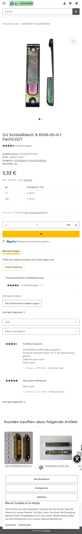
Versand (28, 179)
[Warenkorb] (76, 3)
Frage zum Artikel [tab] (36, 251)
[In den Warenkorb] (4, 33)
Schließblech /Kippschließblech (30, 160)
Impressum (10, 524)
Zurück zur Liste (12, 23)
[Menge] (37, 225)
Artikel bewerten (14, 267)
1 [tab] (39, 119)
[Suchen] (37, 11)
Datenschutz (25, 524)
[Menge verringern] (6, 225)
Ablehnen (41, 497)
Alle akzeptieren (41, 479)
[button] (64, 3)
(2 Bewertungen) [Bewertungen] (17, 145)
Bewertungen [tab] (11, 251)
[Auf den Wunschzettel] (73, 41)
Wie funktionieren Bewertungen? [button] (22, 303)
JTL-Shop (46, 530)
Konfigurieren (41, 488)
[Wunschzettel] (70, 3)
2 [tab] (43, 119)
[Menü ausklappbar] (4, 2)
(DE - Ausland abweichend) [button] (35, 212)
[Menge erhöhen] (76, 225)
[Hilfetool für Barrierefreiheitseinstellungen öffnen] (77, 458)
